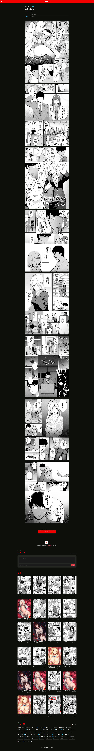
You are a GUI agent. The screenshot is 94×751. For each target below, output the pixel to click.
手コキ (61, 736)
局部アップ (64, 738)
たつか (31, 11)
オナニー (49, 738)
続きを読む (47, 531)
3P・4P (20, 732)
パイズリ (34, 734)
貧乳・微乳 (64, 732)
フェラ (54, 727)
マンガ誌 (21, 736)
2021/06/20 (32, 16)
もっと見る (74, 724)
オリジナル (48, 734)
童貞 (20, 741)
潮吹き (43, 732)
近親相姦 (42, 736)
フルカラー (30, 729)
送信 (73, 565)
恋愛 (71, 732)
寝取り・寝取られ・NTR (48, 729)
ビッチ (26, 741)
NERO (47, 1)
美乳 (49, 732)
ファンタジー (71, 729)
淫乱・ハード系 (29, 732)
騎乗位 (64, 729)
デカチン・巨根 (57, 734)
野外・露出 (66, 734)
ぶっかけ (28, 736)
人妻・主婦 (21, 729)
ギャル (42, 738)
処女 (58, 729)
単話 (35, 14)
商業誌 (33, 6)
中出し (47, 727)
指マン (20, 738)
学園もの (56, 732)
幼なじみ (27, 738)
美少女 (68, 727)
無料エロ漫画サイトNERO (48, 747)
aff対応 (31, 14)
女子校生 (61, 727)
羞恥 (49, 736)
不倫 (32, 741)
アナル (20, 734)
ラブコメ (72, 738)
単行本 (40, 727)
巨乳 (34, 727)
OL (67, 736)
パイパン (56, 738)
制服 (37, 732)
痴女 (55, 736)
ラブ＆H (38, 729)
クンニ (35, 736)
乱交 (72, 736)
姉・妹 (27, 734)
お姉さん (35, 738)
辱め (41, 734)
